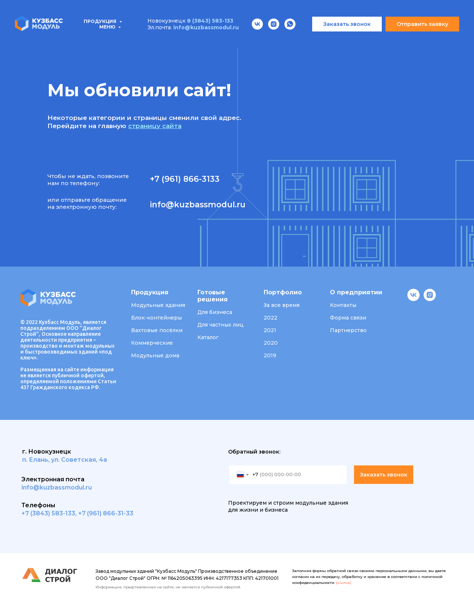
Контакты (390, 40)
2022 (270, 317)
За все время (282, 305)
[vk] (413, 299)
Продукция (41, 40)
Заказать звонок (383, 474)
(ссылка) (343, 582)
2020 (271, 343)
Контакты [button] (343, 305)
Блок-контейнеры (156, 317)
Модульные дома (155, 355)
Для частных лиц (220, 324)
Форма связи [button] (348, 317)
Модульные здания (158, 305)
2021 (270, 330)
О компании (294, 40)
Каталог (207, 337)
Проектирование (178, 40)
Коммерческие (152, 343)
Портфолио (240, 40)
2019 (270, 355)
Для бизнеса (214, 312)
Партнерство (348, 330)
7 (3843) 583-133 (50, 513)
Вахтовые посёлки (157, 330)
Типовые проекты (106, 40)
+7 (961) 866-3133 (185, 179)
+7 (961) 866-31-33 (105, 513)
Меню (107, 5)
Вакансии (343, 40)
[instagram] (430, 299)
